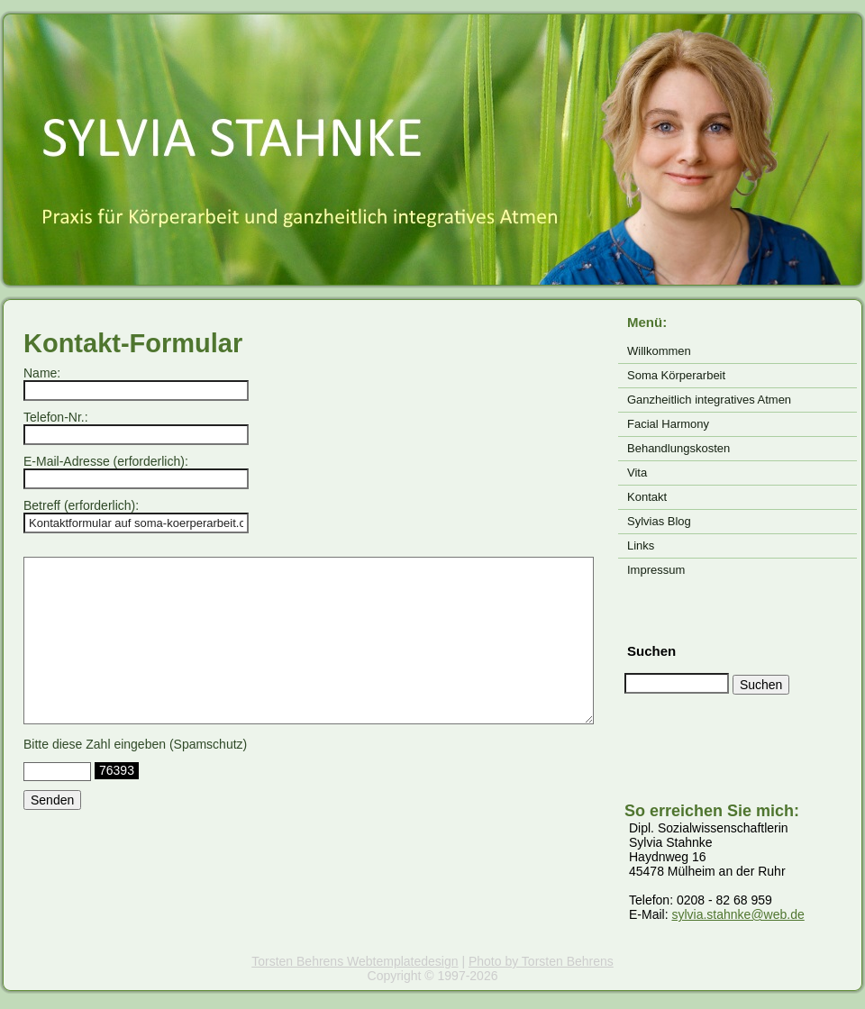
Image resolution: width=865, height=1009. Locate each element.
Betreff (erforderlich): (81, 505)
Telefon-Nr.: (55, 417)
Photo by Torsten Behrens (541, 961)
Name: (41, 373)
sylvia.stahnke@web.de (737, 914)
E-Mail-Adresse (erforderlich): (105, 461)
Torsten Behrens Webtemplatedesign (354, 961)
